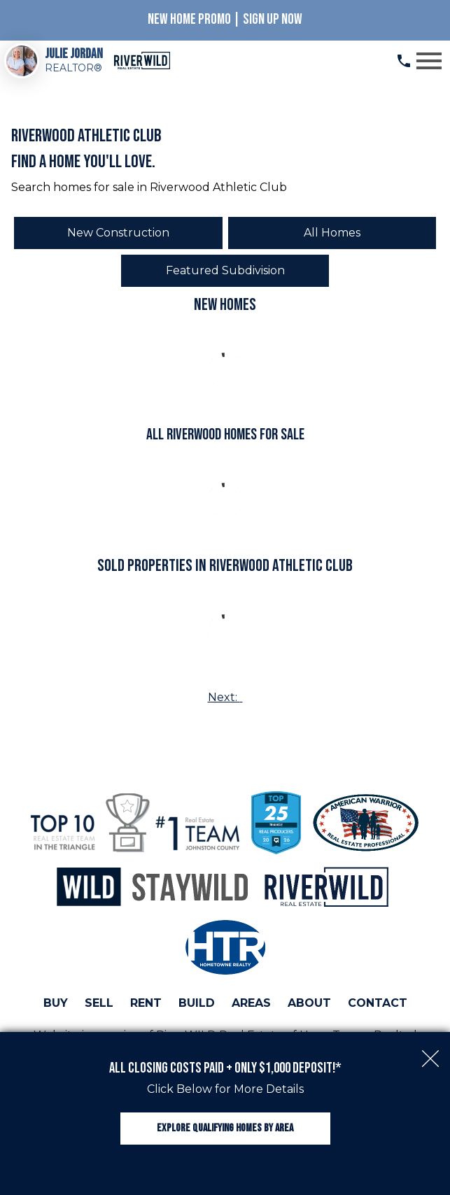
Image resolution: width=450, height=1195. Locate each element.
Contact (377, 1003)
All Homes (332, 232)
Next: (225, 697)
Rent (146, 1003)
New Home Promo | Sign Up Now (225, 19)
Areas (251, 1003)
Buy (55, 1003)
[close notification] (430, 1051)
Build (196, 1003)
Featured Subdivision (225, 270)
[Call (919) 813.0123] (403, 60)
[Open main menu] (429, 61)
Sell (99, 1003)
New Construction (118, 232)
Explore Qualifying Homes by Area (225, 1128)
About (309, 1003)
